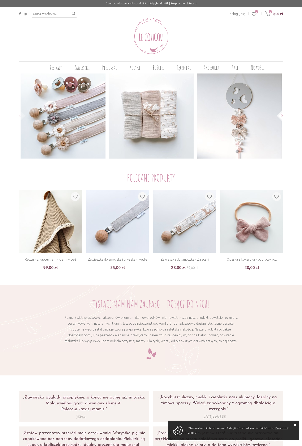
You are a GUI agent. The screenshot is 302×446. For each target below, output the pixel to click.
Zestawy (56, 67)
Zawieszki (82, 67)
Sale (235, 67)
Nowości (257, 67)
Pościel (158, 67)
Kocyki (134, 67)
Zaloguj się (237, 14)
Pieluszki (109, 67)
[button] (19, 116)
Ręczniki (184, 67)
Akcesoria (211, 67)
